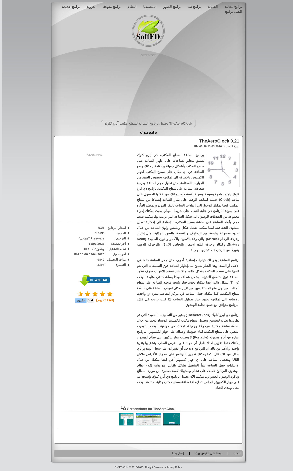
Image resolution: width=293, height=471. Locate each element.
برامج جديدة (69, 7)
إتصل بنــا (176, 453)
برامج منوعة (110, 7)
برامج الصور (170, 7)
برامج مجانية (232, 7)
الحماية (211, 7)
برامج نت (192, 7)
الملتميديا (148, 7)
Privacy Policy (172, 467)
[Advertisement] (147, 85)
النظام (130, 7)
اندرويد (90, 7)
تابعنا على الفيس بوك (207, 453)
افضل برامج (232, 12)
